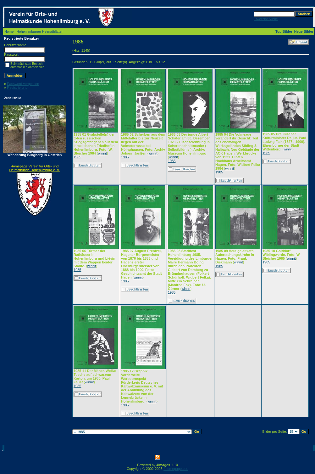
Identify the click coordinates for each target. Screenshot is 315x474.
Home (9, 31)
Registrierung (17, 87)
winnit (102, 153)
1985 (77, 157)
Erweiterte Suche (266, 19)
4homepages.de (175, 469)
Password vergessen (23, 84)
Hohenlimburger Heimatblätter (40, 31)
